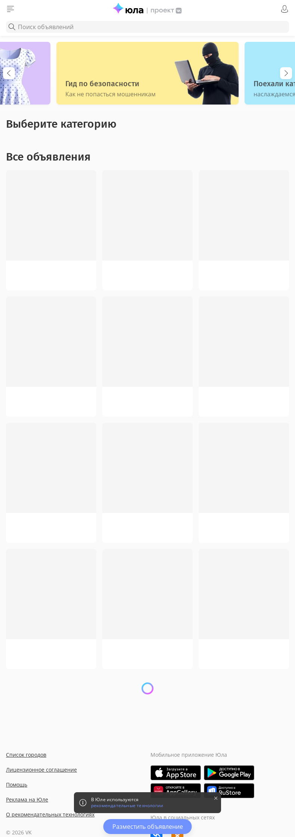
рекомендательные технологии (127, 806)
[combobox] (147, 27)
